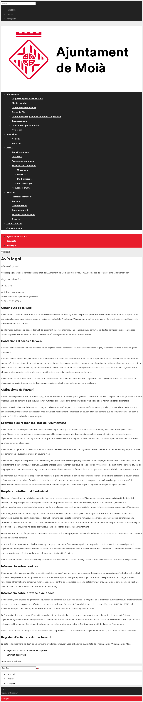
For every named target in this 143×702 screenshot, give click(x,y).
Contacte (11, 241)
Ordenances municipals (24, 107)
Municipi (10, 192)
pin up (3, 689)
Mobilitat (21, 174)
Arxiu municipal (14, 228)
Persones (17, 156)
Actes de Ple (18, 112)
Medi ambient (24, 179)
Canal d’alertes (14, 223)
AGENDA (16, 143)
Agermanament (20, 210)
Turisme (16, 201)
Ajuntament (12, 94)
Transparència (19, 121)
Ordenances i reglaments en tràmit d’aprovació (36, 116)
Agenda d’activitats (16, 236)
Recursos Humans (21, 188)
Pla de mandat (19, 103)
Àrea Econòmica (20, 152)
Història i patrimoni (21, 197)
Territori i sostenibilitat (24, 165)
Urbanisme (22, 170)
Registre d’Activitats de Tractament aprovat (27, 650)
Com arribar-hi (19, 205)
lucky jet (5, 698)
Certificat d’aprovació (16, 654)
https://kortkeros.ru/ (9, 693)
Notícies (16, 139)
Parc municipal (24, 183)
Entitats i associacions (23, 214)
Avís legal (17, 130)
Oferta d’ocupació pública (25, 125)
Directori (16, 219)
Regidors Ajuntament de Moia (27, 99)
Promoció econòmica (23, 161)
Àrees (9, 148)
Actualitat (11, 134)
